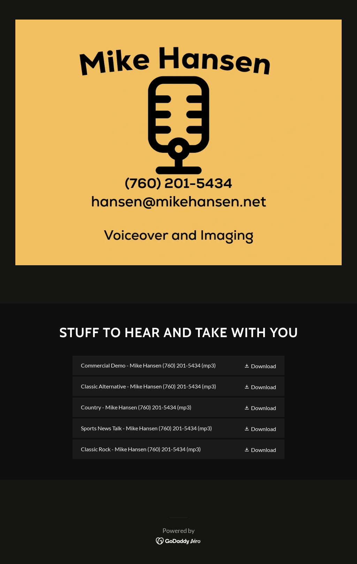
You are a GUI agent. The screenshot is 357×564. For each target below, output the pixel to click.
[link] (178, 365)
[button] (260, 365)
